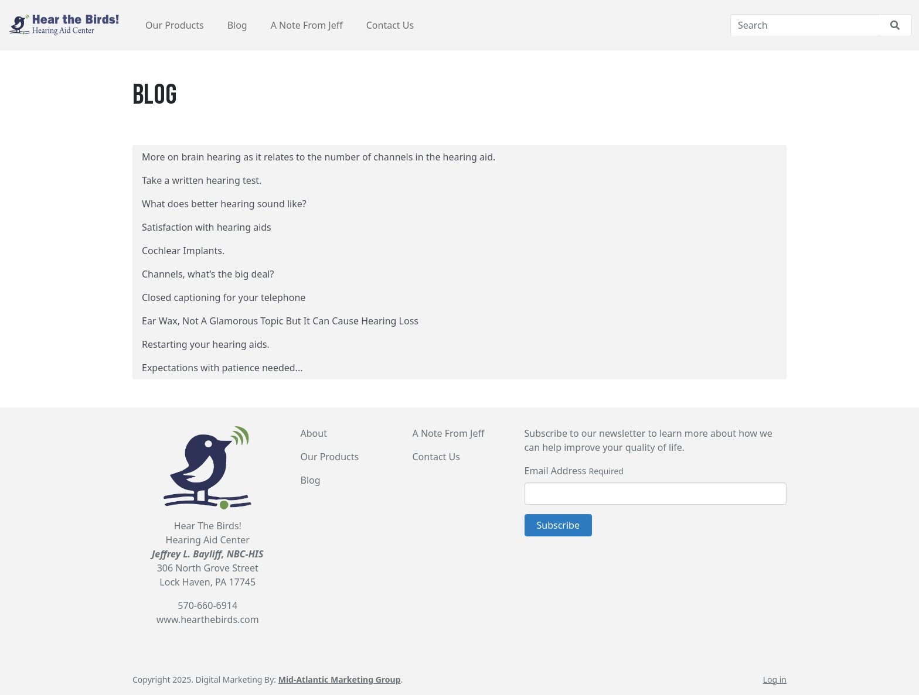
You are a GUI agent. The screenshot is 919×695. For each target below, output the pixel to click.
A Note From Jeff (307, 25)
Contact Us (390, 25)
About (314, 433)
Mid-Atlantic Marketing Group (339, 679)
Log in (775, 679)
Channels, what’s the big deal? (208, 274)
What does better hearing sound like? (224, 203)
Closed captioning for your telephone (223, 297)
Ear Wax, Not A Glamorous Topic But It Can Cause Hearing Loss (280, 320)
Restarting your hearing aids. (206, 344)
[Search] (804, 25)
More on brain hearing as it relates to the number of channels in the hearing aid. (318, 156)
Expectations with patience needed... (222, 367)
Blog (237, 25)
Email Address (556, 470)
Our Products (174, 25)
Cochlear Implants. (183, 250)
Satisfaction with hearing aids (206, 227)
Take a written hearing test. (201, 180)
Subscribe (558, 525)
